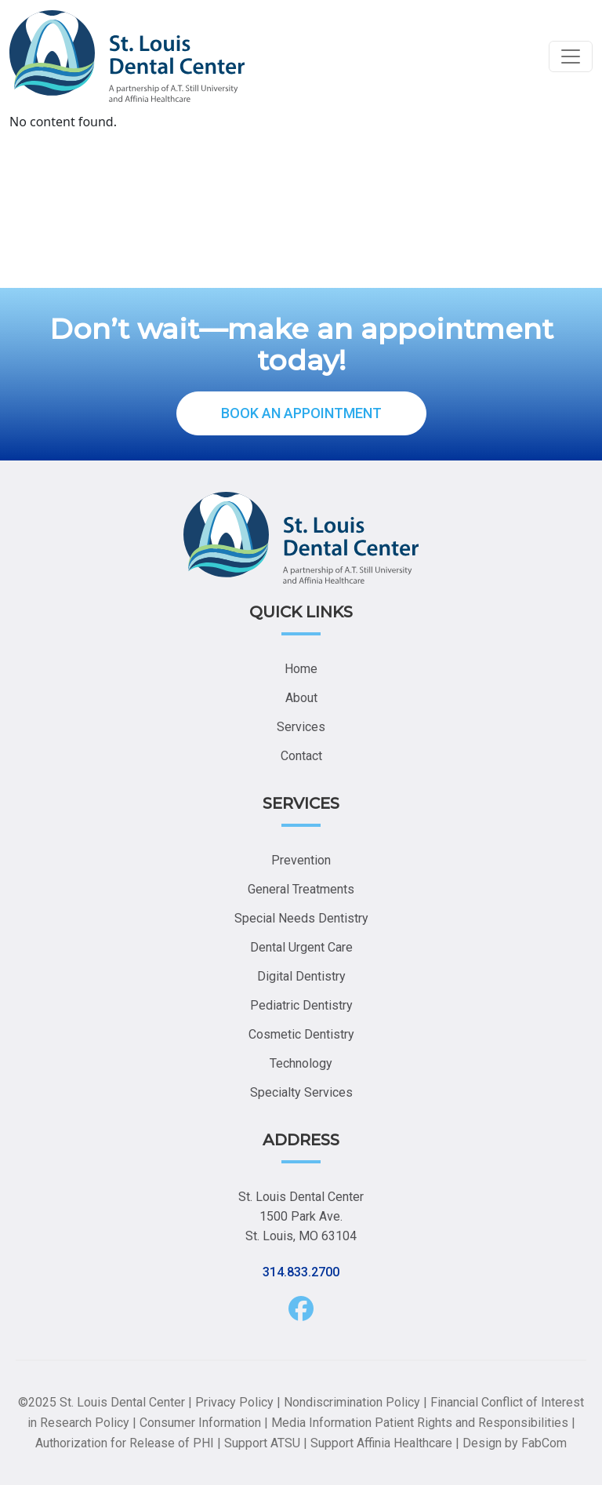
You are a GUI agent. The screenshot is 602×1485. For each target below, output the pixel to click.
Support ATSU (262, 1443)
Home (301, 668)
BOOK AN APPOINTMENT (301, 413)
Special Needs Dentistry (301, 918)
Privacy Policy (234, 1402)
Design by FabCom (514, 1443)
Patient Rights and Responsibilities (471, 1422)
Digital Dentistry (301, 976)
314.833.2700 (301, 1272)
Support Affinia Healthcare (381, 1443)
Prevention (301, 860)
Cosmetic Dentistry (301, 1034)
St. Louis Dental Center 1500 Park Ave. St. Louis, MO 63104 (301, 1216)
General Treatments (301, 889)
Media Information (321, 1422)
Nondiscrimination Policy (352, 1402)
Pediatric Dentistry (301, 1005)
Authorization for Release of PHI (124, 1443)
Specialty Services (301, 1092)
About (301, 697)
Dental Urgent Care (301, 947)
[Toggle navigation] (571, 56)
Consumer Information (200, 1422)
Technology (301, 1063)
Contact (301, 755)
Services (301, 726)
